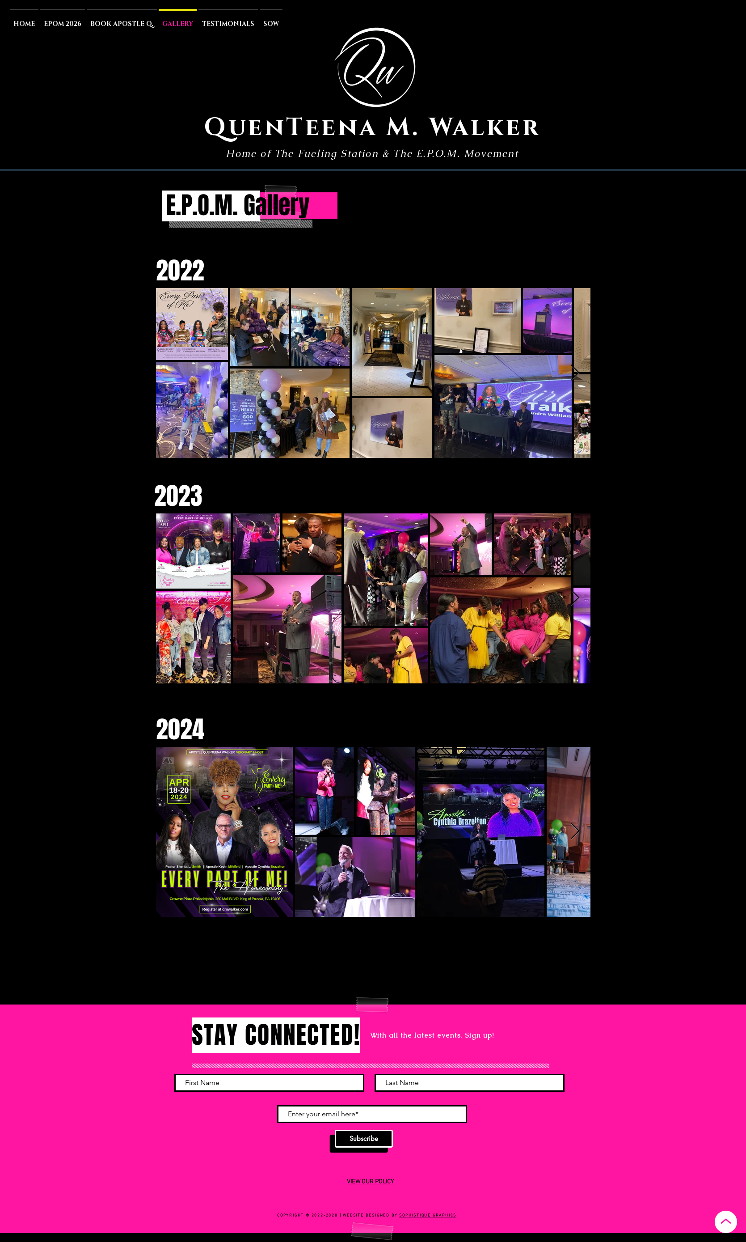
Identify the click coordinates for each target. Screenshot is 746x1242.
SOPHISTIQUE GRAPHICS (427, 1215)
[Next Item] (575, 373)
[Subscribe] (364, 1139)
